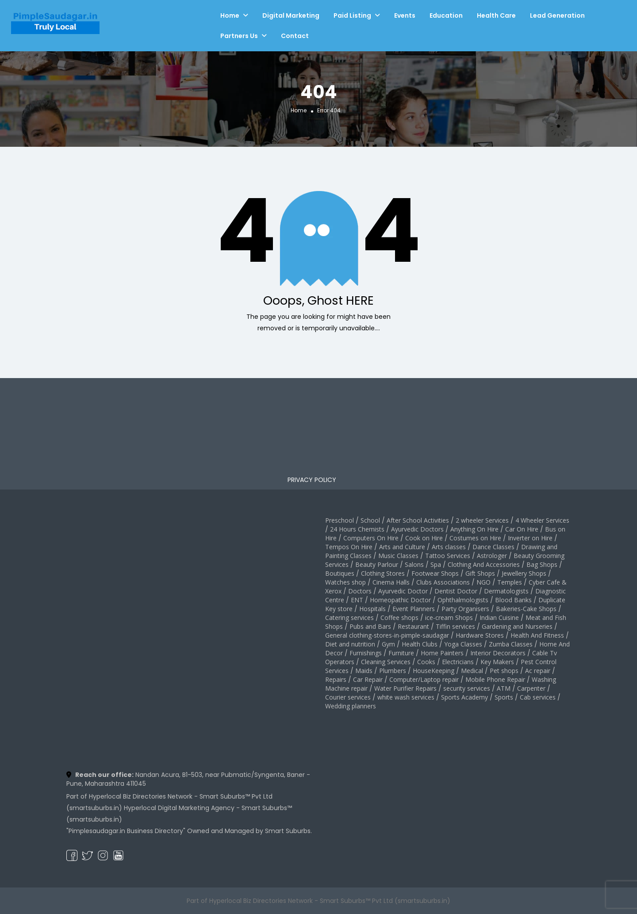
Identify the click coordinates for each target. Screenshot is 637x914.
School (370, 520)
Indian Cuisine (499, 617)
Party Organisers (465, 608)
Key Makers (497, 662)
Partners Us (239, 35)
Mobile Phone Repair (495, 679)
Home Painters (442, 653)
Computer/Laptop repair (424, 679)
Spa (435, 564)
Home (229, 15)
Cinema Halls (391, 582)
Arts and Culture (402, 547)
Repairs (335, 679)
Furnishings (365, 653)
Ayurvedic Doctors (417, 529)
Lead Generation (557, 15)
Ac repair (537, 670)
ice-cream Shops (449, 617)
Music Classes (398, 555)
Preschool (339, 520)
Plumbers (392, 670)
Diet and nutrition (350, 644)
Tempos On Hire (348, 547)
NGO (483, 582)
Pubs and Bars (370, 626)
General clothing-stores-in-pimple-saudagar (387, 635)
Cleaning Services (386, 662)
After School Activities (418, 520)
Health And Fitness (537, 635)
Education (446, 15)
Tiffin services (455, 626)
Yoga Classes (463, 644)
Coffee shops (399, 617)
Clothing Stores (383, 573)
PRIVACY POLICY (312, 479)
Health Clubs (419, 644)
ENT (357, 600)
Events (404, 15)
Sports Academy (464, 697)
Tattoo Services (447, 555)
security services (466, 688)
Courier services (348, 697)
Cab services (538, 697)
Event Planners (413, 608)
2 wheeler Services (482, 520)
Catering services (349, 617)
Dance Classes (493, 547)
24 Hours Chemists (357, 529)
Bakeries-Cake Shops (526, 608)
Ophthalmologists (462, 600)
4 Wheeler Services (542, 520)
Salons (414, 564)
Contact (295, 35)
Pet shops (504, 670)
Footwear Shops (435, 573)
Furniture (401, 653)
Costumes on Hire (475, 538)
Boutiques (339, 573)
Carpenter (531, 688)
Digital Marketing (290, 15)
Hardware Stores (480, 635)
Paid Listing (352, 15)
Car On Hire (521, 529)
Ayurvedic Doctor (403, 591)
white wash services (405, 697)
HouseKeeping (433, 670)
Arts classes (449, 547)
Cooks (426, 662)
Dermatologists (506, 591)
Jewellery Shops (524, 573)
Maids (363, 670)
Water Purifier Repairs (405, 688)
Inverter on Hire (530, 538)
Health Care (496, 15)
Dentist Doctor (455, 591)
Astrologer (492, 555)
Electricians (458, 662)
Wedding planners (350, 706)
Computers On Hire (371, 538)
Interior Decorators (498, 653)
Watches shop (345, 582)
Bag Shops (541, 564)
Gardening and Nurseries (517, 626)
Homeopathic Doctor (400, 600)
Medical (472, 670)
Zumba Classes (511, 644)
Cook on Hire (424, 538)
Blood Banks (513, 600)
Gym (388, 644)
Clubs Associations (443, 582)
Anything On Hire (474, 529)
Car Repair (368, 679)
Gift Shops (480, 573)
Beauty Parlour (376, 564)
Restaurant (413, 626)
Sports (504, 697)
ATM (503, 688)
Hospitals (372, 608)
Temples (509, 582)
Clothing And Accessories (484, 564)
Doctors (360, 591)
